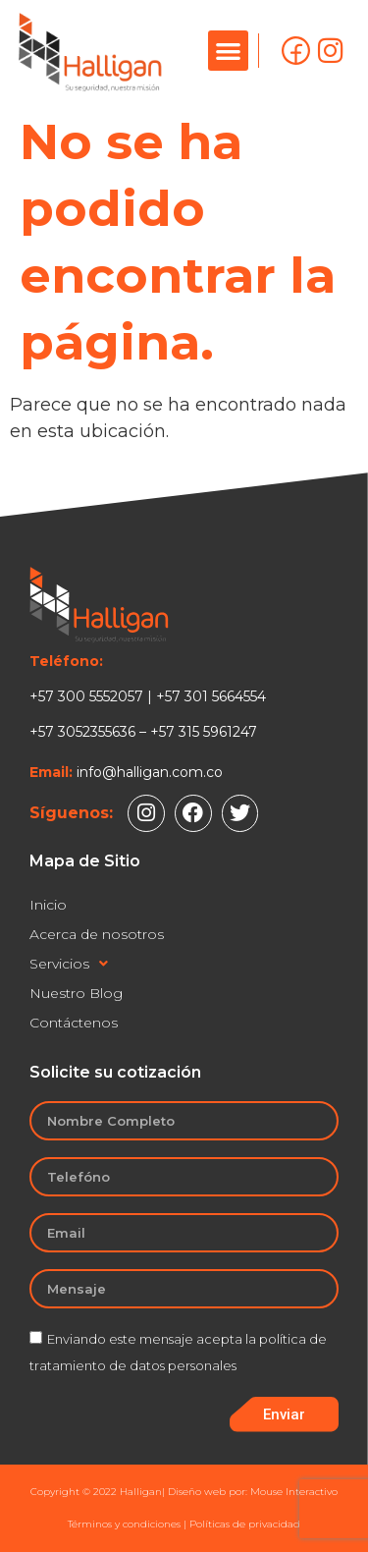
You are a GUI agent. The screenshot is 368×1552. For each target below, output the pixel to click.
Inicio (48, 905)
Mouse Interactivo (294, 1491)
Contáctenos (73, 1022)
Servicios (68, 963)
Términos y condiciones (124, 1524)
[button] (228, 50)
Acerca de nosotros (96, 934)
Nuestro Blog (76, 993)
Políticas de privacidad (244, 1524)
